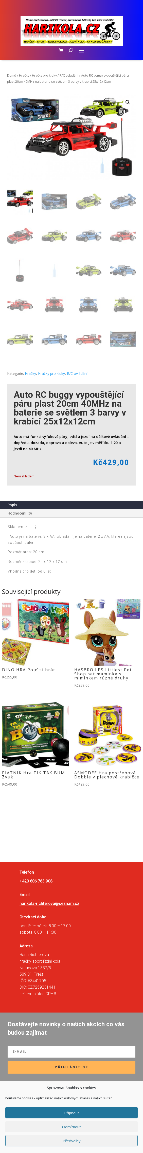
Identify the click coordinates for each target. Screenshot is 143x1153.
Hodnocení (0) (20, 513)
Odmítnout (71, 1126)
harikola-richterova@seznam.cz (49, 903)
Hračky (24, 75)
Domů (11, 75)
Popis (12, 504)
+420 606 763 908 (36, 881)
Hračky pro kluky (44, 75)
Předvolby (72, 1140)
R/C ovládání (69, 75)
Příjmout (71, 1112)
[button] (127, 102)
